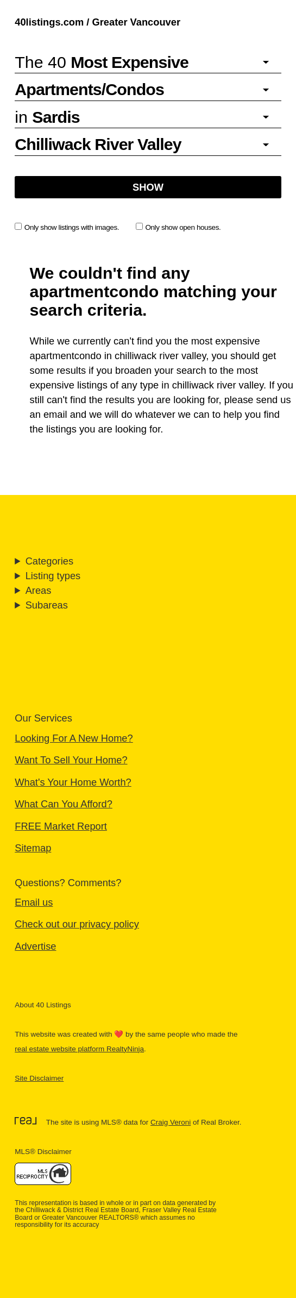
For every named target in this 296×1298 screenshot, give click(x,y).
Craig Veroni (170, 1122)
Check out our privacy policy (77, 924)
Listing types (53, 575)
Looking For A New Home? (74, 738)
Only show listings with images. (67, 227)
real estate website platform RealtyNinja (79, 1049)
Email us (34, 902)
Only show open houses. (178, 227)
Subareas (47, 605)
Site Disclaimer (39, 1078)
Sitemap (33, 848)
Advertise (35, 946)
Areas (39, 590)
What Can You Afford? (63, 804)
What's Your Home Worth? (73, 782)
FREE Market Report (61, 826)
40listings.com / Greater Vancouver (97, 22)
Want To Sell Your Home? (71, 760)
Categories (49, 561)
